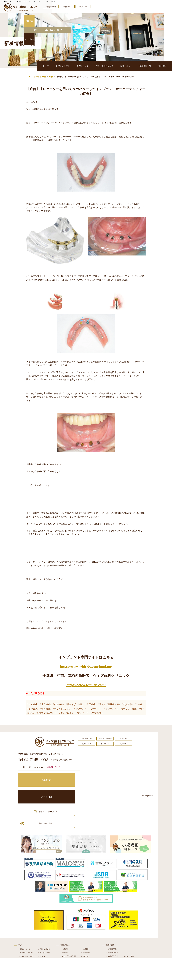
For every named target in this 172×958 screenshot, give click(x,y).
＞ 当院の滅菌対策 (44, 916)
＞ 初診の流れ (23, 934)
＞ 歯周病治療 (85, 919)
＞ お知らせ (42, 923)
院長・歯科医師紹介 (109, 66)
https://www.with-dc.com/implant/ (86, 666)
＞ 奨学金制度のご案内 (26, 923)
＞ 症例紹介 (42, 930)
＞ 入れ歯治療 (64, 934)
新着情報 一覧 (39, 77)
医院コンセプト (69, 66)
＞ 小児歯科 (85, 916)
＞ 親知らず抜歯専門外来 (68, 923)
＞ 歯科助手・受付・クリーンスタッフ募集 (120, 923)
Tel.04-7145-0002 (33, 760)
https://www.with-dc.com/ (86, 685)
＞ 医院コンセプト (24, 916)
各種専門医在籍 (51, 7)
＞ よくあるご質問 (44, 919)
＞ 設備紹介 (22, 930)
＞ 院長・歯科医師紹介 (26, 927)
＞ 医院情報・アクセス (26, 919)
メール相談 (65, 777)
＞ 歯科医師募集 (111, 916)
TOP (28, 77)
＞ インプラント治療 (87, 926)
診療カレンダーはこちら (35, 788)
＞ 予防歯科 (64, 919)
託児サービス (83, 7)
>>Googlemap (147, 796)
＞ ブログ (41, 927)
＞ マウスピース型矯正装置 (90, 937)
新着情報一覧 (147, 66)
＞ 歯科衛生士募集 (112, 919)
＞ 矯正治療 (85, 930)
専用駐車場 (66, 7)
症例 (51, 77)
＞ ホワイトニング (66, 926)
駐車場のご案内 (65, 788)
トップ (54, 66)
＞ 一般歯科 (64, 916)
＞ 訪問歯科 (85, 941)
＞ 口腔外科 (85, 923)
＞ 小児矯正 (85, 934)
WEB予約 (32, 777)
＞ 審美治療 (64, 930)
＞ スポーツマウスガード (68, 937)
